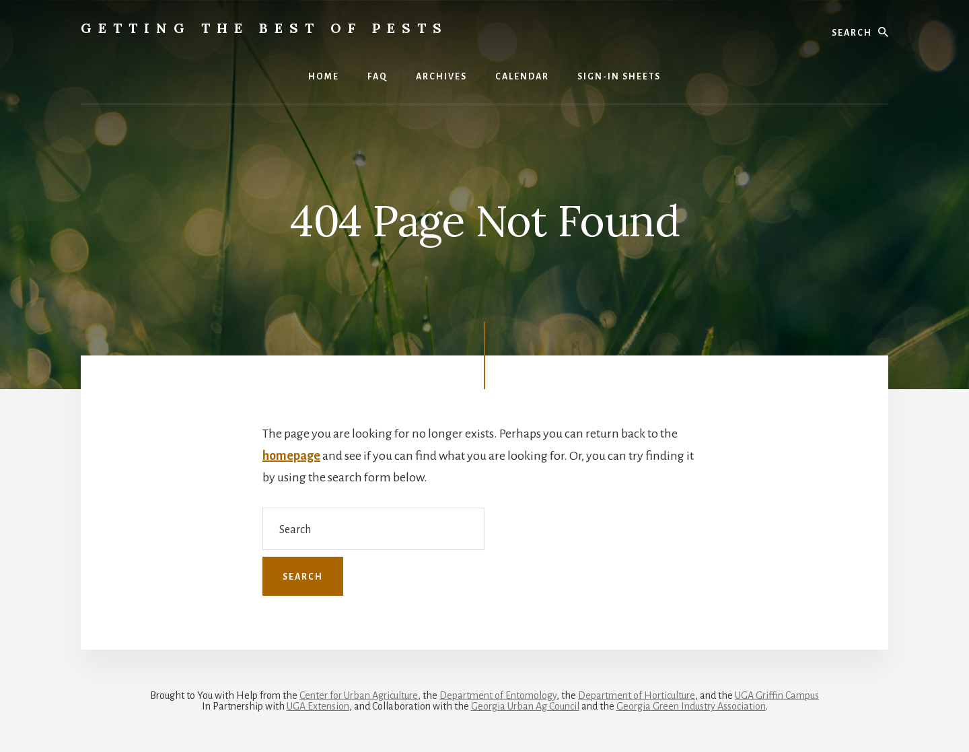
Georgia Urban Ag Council (525, 706)
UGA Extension (318, 706)
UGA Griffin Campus (777, 695)
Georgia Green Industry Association (691, 706)
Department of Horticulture (636, 695)
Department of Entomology (498, 695)
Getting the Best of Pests (264, 28)
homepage (291, 456)
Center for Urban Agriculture (358, 695)
